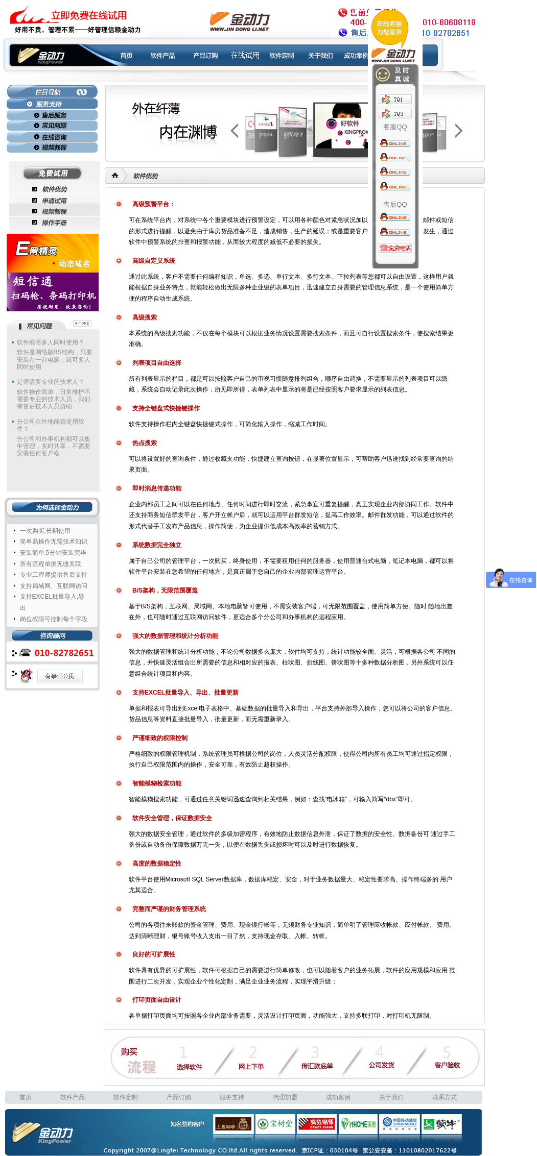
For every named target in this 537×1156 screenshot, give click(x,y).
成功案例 (338, 1097)
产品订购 (179, 1097)
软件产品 (72, 1097)
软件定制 (125, 1097)
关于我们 (391, 1097)
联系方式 (444, 1097)
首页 (25, 1097)
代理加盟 (285, 1097)
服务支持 (232, 1097)
